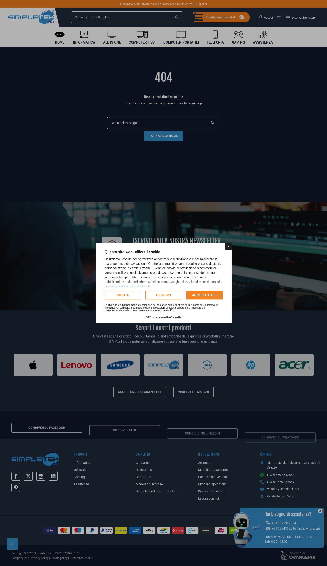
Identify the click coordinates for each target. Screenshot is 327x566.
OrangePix (175, 317)
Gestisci (163, 295)
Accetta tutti (204, 295)
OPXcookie (151, 317)
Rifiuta (122, 295)
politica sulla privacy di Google (129, 286)
